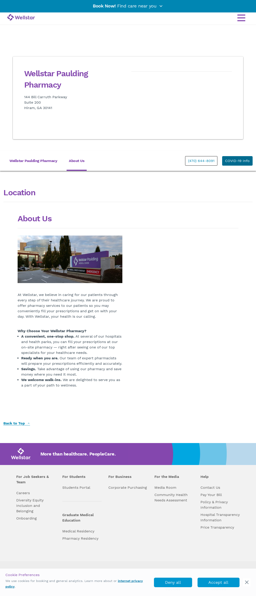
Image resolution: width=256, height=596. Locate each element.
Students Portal (76, 487)
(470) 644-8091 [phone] (201, 161)
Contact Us (210, 487)
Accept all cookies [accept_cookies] (218, 583)
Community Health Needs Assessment (171, 497)
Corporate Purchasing (127, 487)
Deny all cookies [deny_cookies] (173, 583)
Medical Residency (78, 531)
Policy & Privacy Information (214, 505)
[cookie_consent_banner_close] (247, 582)
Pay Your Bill (211, 495)
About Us (76, 161)
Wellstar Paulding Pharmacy (33, 161)
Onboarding (26, 518)
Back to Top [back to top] (16, 423)
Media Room (165, 487)
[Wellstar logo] (21, 17)
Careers (23, 493)
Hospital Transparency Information (220, 517)
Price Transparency (217, 527)
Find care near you (128, 6)
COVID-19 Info (237, 161)
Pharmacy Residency (80, 538)
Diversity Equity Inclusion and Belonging (30, 505)
